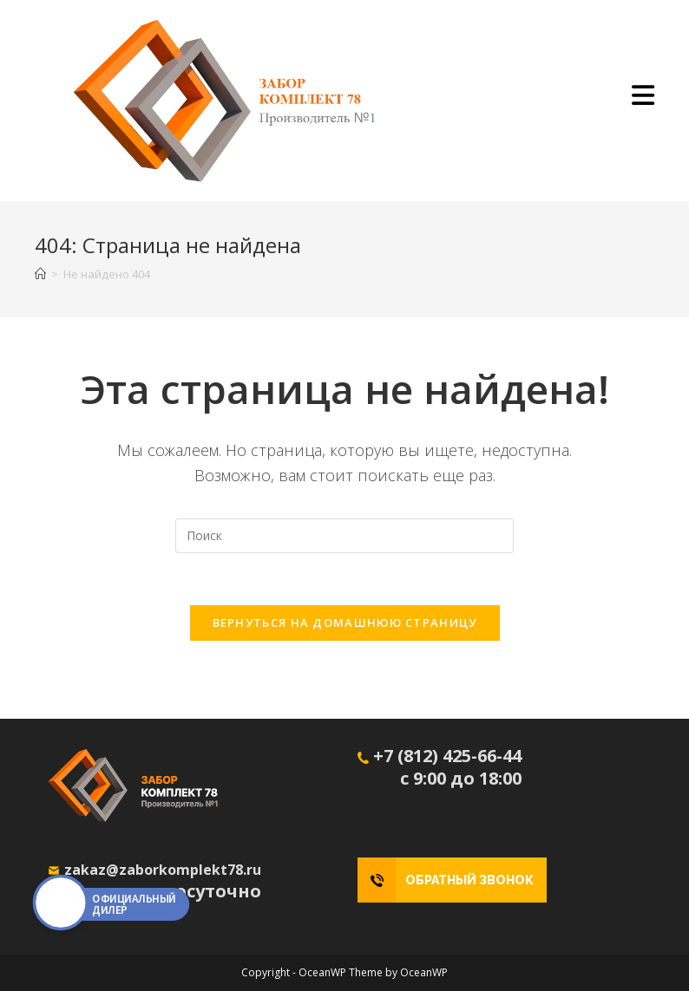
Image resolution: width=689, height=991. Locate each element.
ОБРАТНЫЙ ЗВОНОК (469, 880)
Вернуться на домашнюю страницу (345, 622)
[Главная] (40, 274)
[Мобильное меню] (643, 100)
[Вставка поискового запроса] (344, 535)
